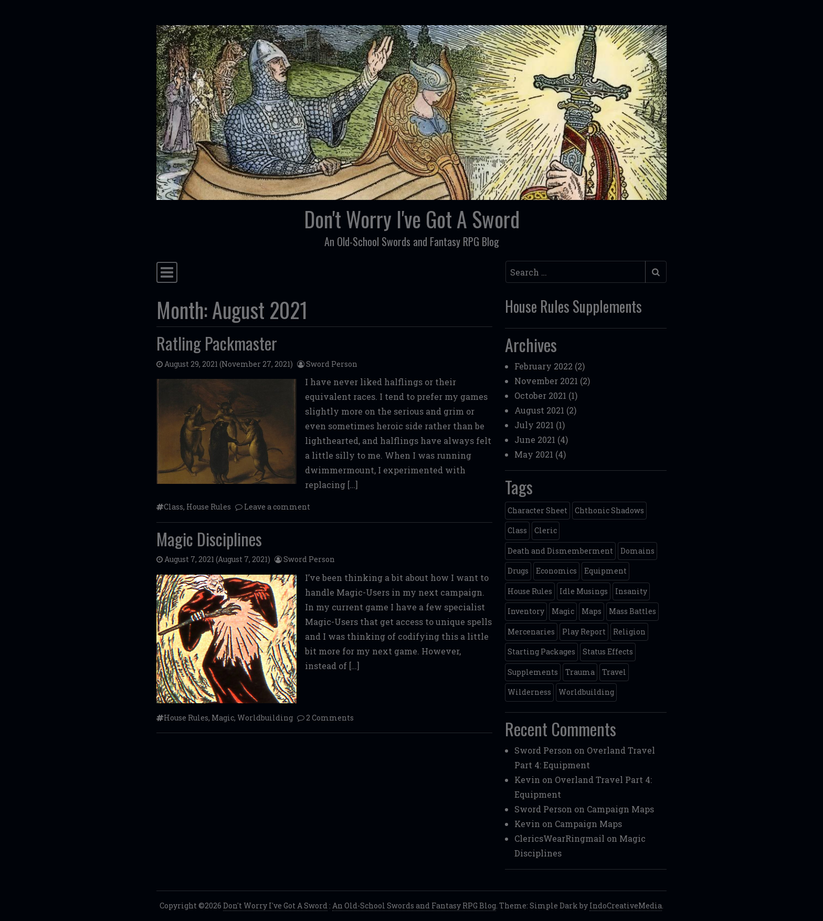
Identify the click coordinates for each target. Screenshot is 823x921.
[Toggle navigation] (166, 272)
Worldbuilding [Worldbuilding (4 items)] (586, 692)
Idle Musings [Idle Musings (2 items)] (584, 591)
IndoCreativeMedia (625, 906)
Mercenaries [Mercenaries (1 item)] (531, 632)
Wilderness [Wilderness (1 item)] (529, 692)
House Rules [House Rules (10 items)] (530, 591)
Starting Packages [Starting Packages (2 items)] (541, 652)
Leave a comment (277, 507)
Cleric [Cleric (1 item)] (545, 530)
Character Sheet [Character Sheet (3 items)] (537, 510)
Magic (223, 718)
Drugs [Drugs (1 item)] (518, 571)
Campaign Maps (620, 808)
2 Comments (330, 718)
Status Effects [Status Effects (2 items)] (608, 652)
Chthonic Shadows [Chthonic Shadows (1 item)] (609, 510)
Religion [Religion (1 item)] (629, 632)
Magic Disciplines (209, 538)
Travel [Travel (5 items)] (614, 672)
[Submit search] (656, 272)
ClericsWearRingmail (559, 838)
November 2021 (546, 380)
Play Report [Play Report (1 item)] (584, 632)
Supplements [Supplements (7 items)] (533, 672)
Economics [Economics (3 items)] (556, 571)
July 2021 (534, 424)
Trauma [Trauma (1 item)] (580, 672)
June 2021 (534, 439)
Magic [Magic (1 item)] (563, 611)
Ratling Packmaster (216, 343)
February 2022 (543, 366)
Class (173, 507)
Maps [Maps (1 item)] (592, 611)
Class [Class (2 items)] (517, 530)
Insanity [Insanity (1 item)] (631, 591)
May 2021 (533, 454)
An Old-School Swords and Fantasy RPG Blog (414, 906)
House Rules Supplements (573, 306)
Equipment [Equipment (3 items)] (605, 571)
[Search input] (575, 272)
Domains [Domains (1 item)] (637, 551)
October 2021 (540, 395)
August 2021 (539, 410)
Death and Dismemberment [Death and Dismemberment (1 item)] (560, 551)
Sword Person (331, 364)
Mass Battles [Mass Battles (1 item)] (632, 611)
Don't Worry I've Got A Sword (412, 219)
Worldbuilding (265, 718)
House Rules (208, 507)
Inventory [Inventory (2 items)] (526, 611)
